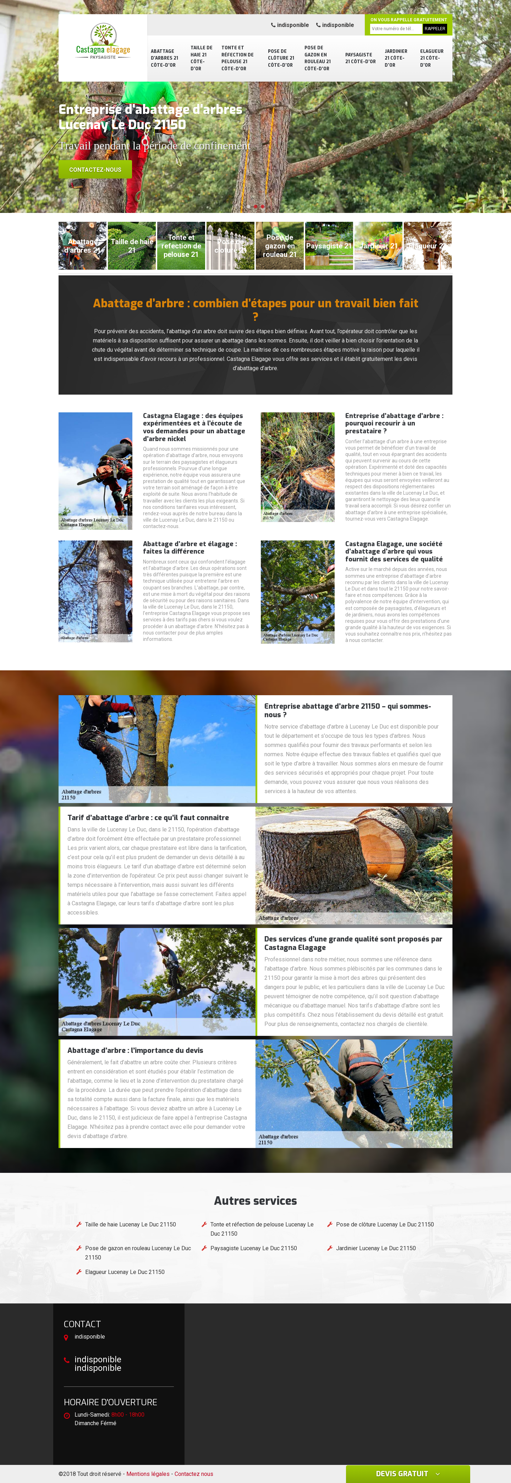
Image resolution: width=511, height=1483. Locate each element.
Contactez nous (194, 1474)
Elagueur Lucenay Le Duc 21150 (125, 1272)
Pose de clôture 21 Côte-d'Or (281, 58)
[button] (248, 206)
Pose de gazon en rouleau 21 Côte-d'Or (317, 58)
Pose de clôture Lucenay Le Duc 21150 (385, 1224)
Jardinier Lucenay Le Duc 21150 (376, 1248)
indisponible (290, 25)
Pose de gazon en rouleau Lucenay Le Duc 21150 (138, 1253)
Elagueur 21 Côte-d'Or (432, 58)
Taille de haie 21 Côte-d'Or (202, 58)
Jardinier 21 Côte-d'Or (396, 58)
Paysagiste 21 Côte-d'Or (360, 58)
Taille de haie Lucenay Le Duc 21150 (130, 1224)
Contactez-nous (95, 169)
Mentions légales (148, 1474)
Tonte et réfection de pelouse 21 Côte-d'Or (237, 58)
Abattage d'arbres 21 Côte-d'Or (164, 58)
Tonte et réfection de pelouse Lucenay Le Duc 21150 (262, 1229)
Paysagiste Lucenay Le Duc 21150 (253, 1248)
